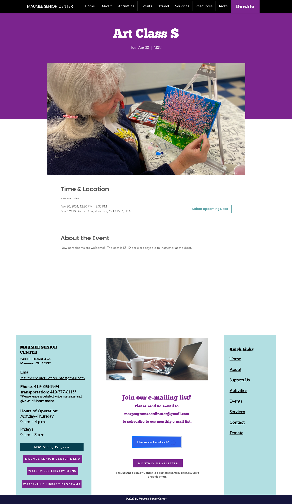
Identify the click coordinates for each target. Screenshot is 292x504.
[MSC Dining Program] (52, 447)
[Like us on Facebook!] (157, 442)
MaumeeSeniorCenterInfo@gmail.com (52, 378)
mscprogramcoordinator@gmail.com (156, 413)
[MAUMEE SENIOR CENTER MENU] (52, 459)
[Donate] (245, 6)
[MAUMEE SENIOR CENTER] (52, 6)
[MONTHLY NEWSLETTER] (158, 463)
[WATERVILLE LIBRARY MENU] (52, 471)
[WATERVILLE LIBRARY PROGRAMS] (52, 484)
